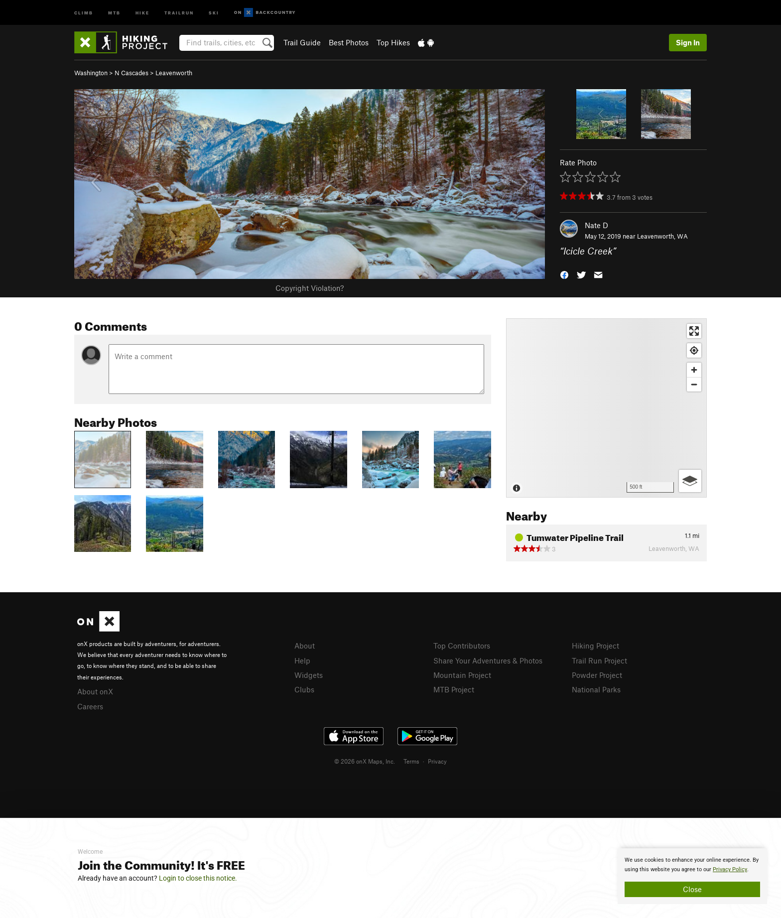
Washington (91, 73)
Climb (83, 12)
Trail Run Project (599, 660)
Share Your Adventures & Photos (487, 660)
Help (302, 660)
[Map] (606, 408)
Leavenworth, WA (662, 236)
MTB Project (453, 689)
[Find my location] (694, 350)
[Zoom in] (694, 370)
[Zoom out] (694, 384)
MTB (114, 12)
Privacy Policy (730, 869)
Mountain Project (462, 674)
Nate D (596, 225)
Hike (142, 12)
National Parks (596, 689)
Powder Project (597, 674)
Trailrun (179, 12)
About (304, 645)
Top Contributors (461, 645)
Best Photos (349, 42)
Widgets (308, 674)
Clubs (304, 689)
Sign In (688, 42)
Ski (214, 12)
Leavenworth (173, 73)
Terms (411, 761)
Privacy (437, 761)
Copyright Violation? (309, 287)
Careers (90, 706)
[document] (692, 876)
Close (692, 889)
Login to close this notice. (198, 878)
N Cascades (131, 73)
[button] (564, 274)
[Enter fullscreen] (694, 331)
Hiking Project (595, 645)
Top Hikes (393, 42)
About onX (95, 691)
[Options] (690, 481)
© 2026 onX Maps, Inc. (364, 761)
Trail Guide (302, 42)
